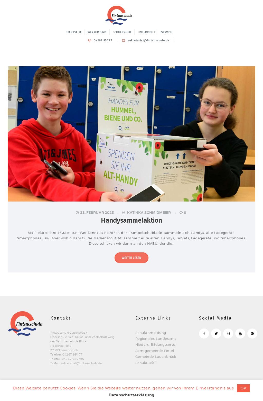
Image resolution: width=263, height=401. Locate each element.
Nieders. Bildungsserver (156, 344)
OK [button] (243, 388)
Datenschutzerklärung (132, 395)
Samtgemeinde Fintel (154, 351)
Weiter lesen (131, 258)
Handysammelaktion (131, 220)
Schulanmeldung (150, 333)
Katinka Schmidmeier (149, 212)
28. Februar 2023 (97, 212)
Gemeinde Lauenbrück (155, 356)
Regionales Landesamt (155, 338)
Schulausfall (146, 363)
